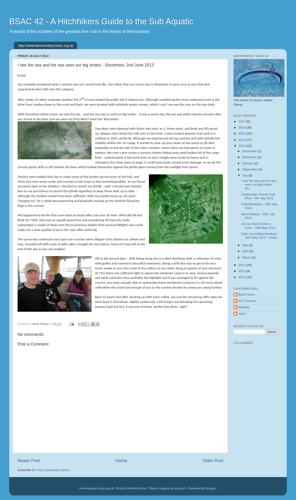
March (247, 257)
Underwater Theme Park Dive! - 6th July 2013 (258, 196)
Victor (242, 313)
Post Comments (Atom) (53, 470)
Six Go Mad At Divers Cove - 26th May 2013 (258, 225)
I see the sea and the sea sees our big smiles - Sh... (259, 184)
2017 (242, 121)
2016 (242, 127)
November (249, 157)
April (245, 251)
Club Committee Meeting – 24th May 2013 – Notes (259, 235)
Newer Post (28, 460)
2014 (242, 140)
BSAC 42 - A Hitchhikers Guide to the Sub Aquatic (101, 21)
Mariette (244, 307)
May (245, 245)
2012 (242, 265)
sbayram (180, 488)
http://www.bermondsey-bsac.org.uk (45, 45)
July (245, 175)
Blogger (210, 488)
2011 (242, 271)
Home (121, 460)
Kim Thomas (247, 301)
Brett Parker (246, 294)
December (249, 151)
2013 (242, 146)
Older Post (213, 460)
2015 (242, 133)
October (248, 163)
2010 (242, 277)
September (250, 169)
